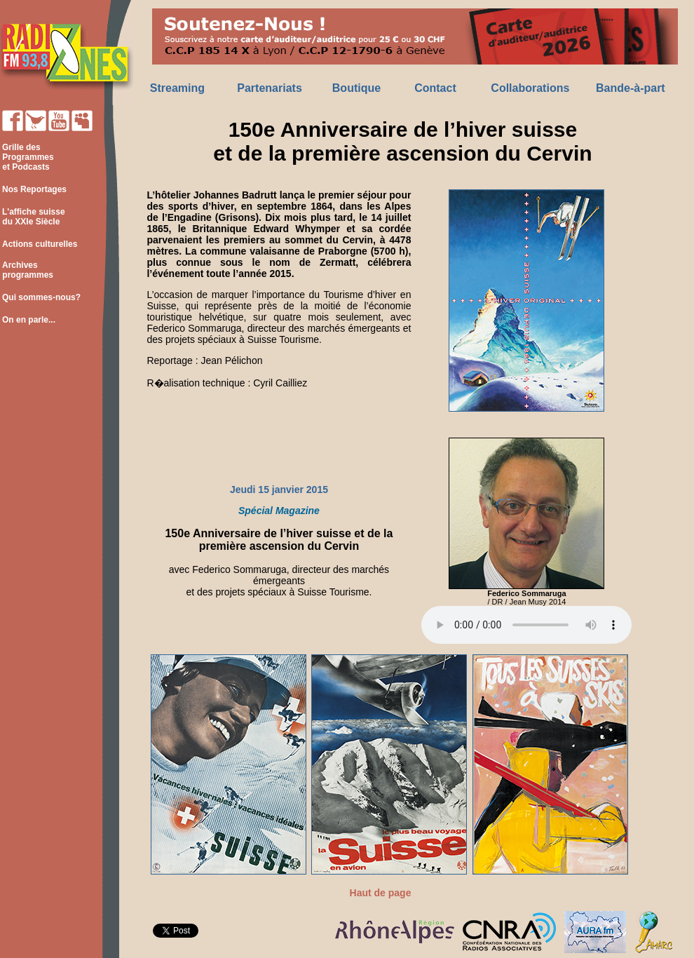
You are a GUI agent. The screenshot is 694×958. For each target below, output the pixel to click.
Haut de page (380, 892)
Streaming (177, 88)
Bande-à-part (630, 88)
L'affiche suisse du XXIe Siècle (32, 217)
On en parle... (28, 320)
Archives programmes (26, 270)
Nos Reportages (34, 189)
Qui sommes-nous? (41, 297)
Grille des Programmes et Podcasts (27, 157)
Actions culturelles (39, 244)
